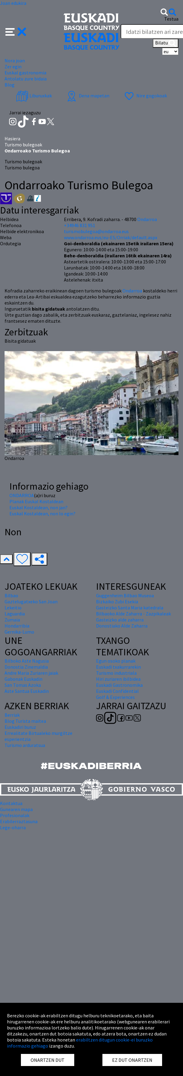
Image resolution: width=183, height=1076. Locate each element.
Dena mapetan (87, 96)
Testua (171, 19)
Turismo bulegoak (23, 145)
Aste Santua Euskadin (27, 691)
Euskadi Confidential (117, 691)
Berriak (12, 715)
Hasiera (12, 138)
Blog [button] (10, 85)
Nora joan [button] (15, 60)
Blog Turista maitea (25, 721)
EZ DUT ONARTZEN (132, 1060)
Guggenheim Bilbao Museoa (125, 595)
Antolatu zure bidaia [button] (26, 79)
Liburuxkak (34, 96)
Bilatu (165, 43)
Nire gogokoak (145, 96)
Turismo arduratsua (25, 745)
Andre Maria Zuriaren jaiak (31, 673)
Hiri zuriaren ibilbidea (118, 679)
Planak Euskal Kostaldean (36, 501)
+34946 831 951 (79, 225)
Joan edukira (13, 3)
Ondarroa (132, 291)
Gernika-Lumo (19, 632)
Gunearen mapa (16, 809)
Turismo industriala (116, 673)
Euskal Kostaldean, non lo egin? (42, 513)
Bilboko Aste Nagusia (27, 661)
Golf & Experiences (115, 697)
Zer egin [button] (13, 67)
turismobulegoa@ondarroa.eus (96, 231)
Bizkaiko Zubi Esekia (117, 601)
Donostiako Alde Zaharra (122, 626)
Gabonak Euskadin (23, 679)
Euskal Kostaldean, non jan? (38, 507)
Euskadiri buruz (20, 727)
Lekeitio (13, 608)
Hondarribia (17, 626)
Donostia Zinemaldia (26, 667)
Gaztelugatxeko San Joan (31, 601)
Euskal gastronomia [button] (25, 73)
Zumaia (12, 620)
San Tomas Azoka (23, 685)
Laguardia (15, 614)
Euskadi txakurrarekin (118, 667)
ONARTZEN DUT (48, 1060)
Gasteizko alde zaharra (120, 620)
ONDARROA (21, 495)
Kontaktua (11, 803)
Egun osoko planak (115, 661)
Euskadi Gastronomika (119, 685)
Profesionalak (14, 815)
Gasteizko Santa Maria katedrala (129, 608)
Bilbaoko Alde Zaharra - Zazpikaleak (133, 614)
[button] (16, 31)
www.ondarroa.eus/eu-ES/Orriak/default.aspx (110, 237)
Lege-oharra (13, 827)
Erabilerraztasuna (19, 821)
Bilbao (11, 595)
